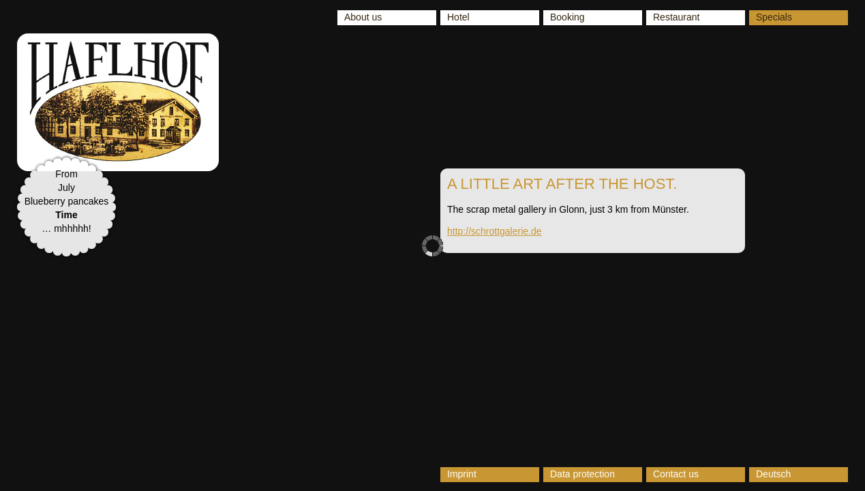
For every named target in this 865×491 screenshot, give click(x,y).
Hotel (458, 17)
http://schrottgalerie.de (494, 231)
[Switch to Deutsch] (798, 474)
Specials (774, 17)
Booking (567, 17)
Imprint (461, 473)
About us (363, 17)
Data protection (582, 473)
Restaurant (676, 17)
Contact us (676, 473)
